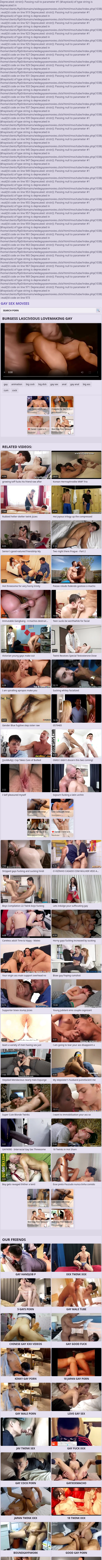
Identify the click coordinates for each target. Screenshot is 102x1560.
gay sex (54, 384)
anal (64, 384)
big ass (86, 384)
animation (16, 384)
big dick (42, 384)
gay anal (74, 384)
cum (6, 390)
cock (14, 390)
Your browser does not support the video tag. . (51, 351)
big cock (30, 384)
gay (6, 384)
